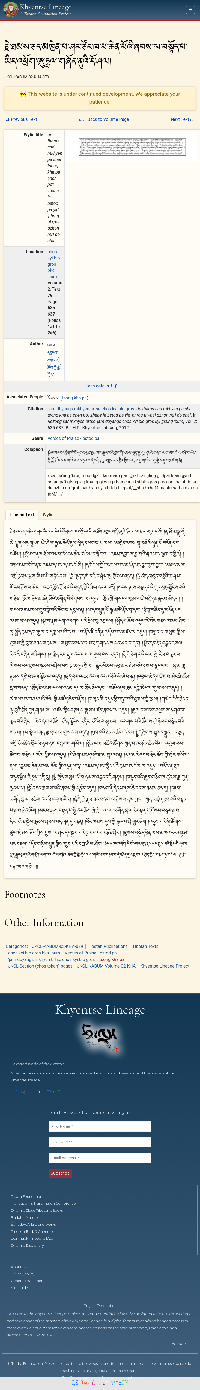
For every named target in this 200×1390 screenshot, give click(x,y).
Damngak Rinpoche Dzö (35, 1238)
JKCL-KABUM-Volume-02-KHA (106, 966)
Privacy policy (25, 1274)
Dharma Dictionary (30, 1245)
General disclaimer (30, 1281)
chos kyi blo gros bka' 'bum (53, 264)
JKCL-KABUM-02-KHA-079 (57, 946)
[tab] (22, 515)
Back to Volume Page (104, 119)
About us (21, 1267)
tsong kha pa (74, 398)
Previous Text (20, 119)
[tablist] (100, 514)
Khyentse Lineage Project (164, 966)
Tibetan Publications (108, 946)
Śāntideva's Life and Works (36, 1224)
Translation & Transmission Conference (46, 1203)
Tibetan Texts (145, 946)
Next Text (183, 119)
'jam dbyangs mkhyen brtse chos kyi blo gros (90, 408)
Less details (101, 386)
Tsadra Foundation (29, 1197)
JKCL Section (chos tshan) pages (40, 966)
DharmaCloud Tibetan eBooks (40, 1210)
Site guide (22, 1288)
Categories (16, 946)
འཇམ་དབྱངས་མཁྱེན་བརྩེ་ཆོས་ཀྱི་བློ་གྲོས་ (54, 360)
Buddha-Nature (27, 1218)
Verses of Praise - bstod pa (73, 438)
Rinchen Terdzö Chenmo (35, 1232)
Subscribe (60, 1173)
